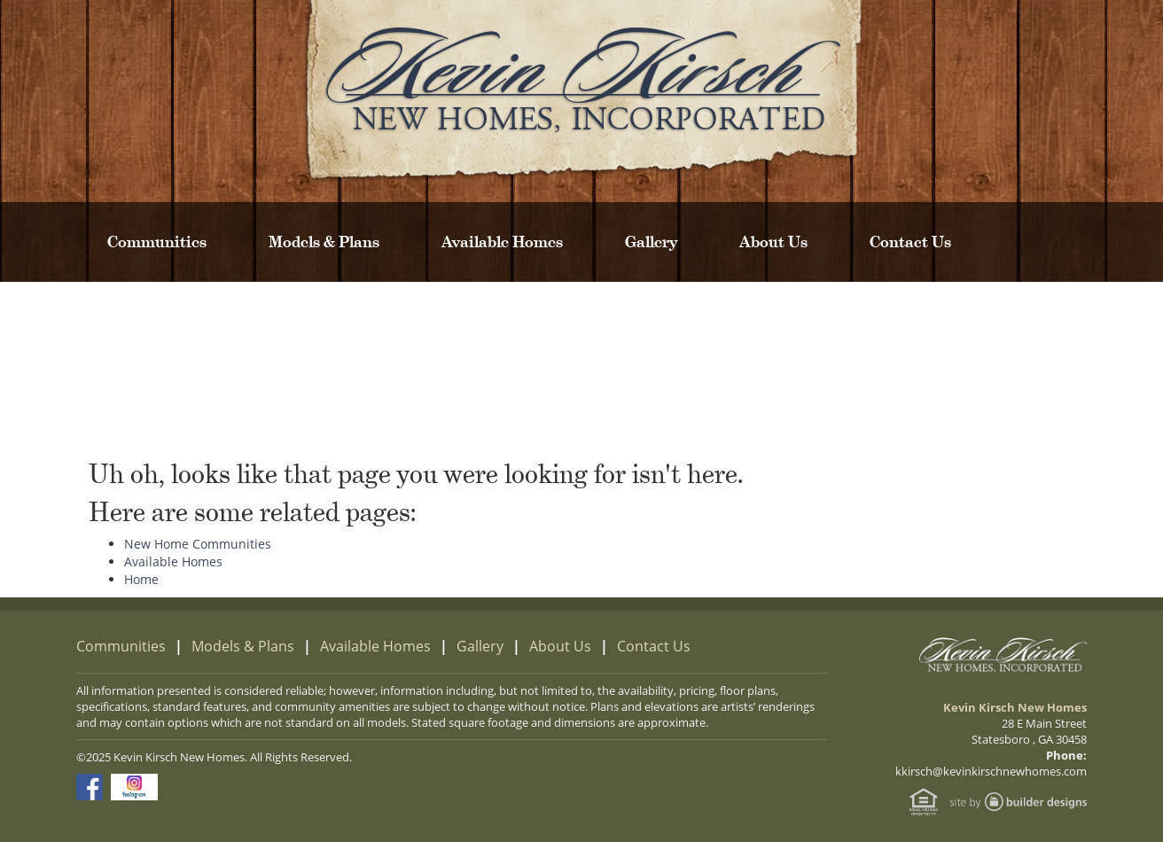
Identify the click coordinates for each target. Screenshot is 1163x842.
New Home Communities (197, 543)
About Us (773, 242)
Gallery (651, 242)
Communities (157, 242)
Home (141, 579)
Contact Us (910, 242)
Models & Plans (324, 242)
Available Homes (502, 242)
